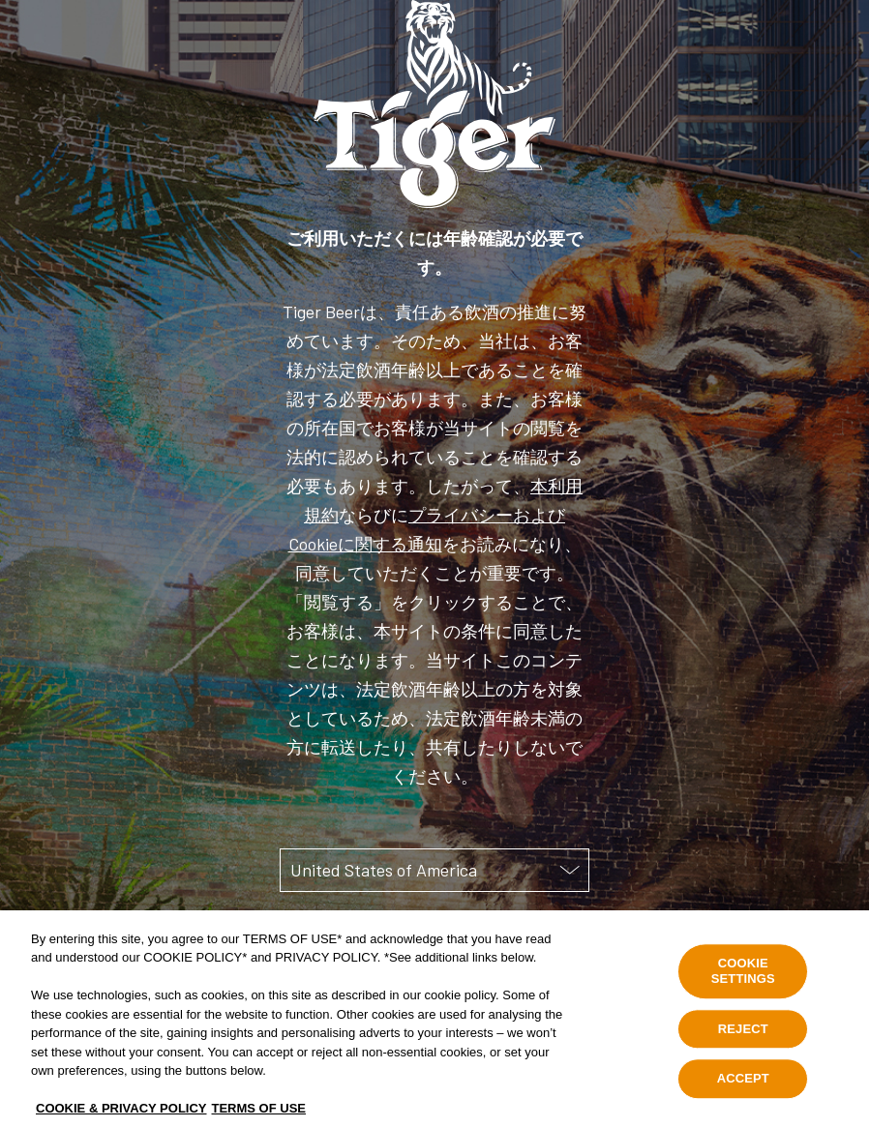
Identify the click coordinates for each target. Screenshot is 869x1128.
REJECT (743, 1042)
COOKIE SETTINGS (743, 985)
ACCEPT (743, 1092)
